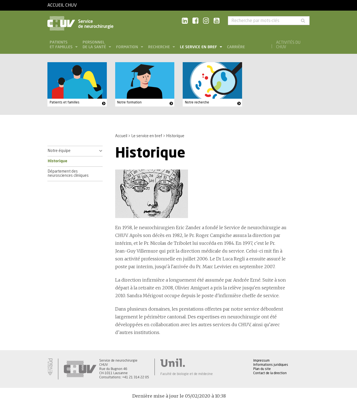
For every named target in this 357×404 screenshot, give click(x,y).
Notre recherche (197, 102)
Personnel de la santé (95, 44)
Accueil (121, 136)
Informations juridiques (270, 364)
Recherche (159, 47)
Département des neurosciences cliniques (68, 174)
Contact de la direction (270, 373)
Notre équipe (59, 151)
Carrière (236, 47)
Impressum (261, 360)
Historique (57, 161)
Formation (127, 47)
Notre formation (129, 102)
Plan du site (262, 369)
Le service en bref (199, 47)
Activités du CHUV (288, 45)
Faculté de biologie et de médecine (186, 374)
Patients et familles (62, 44)
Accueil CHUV (62, 5)
